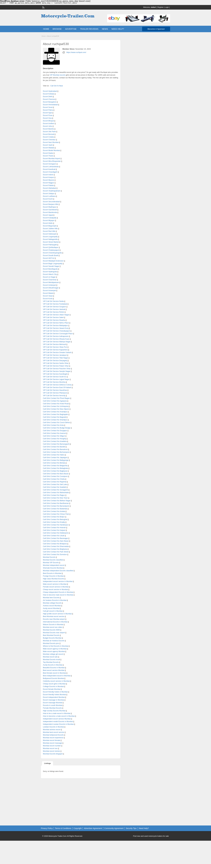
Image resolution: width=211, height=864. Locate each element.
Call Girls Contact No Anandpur (55, 412)
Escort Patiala (48, 185)
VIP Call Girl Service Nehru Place (56, 323)
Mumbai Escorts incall (51, 659)
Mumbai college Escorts (52, 603)
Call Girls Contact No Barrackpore (56, 506)
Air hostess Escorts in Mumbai (54, 600)
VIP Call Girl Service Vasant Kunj (55, 328)
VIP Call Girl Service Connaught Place (58, 334)
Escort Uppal (48, 215)
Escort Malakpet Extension (53, 261)
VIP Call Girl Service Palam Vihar (56, 366)
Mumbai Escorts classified (53, 560)
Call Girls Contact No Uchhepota (55, 406)
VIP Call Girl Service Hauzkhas (55, 390)
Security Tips (131, 828)
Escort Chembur (49, 140)
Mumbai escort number (52, 746)
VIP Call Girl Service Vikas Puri (55, 347)
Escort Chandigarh (50, 172)
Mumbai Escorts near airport (54, 633)
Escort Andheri (48, 123)
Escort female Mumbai (51, 689)
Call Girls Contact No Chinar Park (56, 514)
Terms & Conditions (63, 828)
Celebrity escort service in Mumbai (56, 681)
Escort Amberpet (49, 285)
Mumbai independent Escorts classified (58, 571)
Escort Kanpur (48, 177)
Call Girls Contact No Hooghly (54, 439)
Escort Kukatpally (49, 218)
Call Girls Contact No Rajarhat (54, 482)
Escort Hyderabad (50, 91)
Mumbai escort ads (50, 657)
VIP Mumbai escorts (57, 75)
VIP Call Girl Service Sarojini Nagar (56, 371)
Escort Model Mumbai (51, 150)
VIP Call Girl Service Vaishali (54, 309)
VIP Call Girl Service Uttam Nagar (56, 315)
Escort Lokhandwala (51, 167)
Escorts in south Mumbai (52, 705)
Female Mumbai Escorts (52, 708)
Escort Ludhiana (49, 196)
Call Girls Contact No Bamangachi (56, 444)
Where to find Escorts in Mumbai (55, 646)
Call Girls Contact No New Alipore (56, 409)
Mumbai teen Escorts (51, 598)
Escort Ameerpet (49, 290)
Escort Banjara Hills (50, 204)
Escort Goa (47, 118)
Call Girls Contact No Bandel (54, 447)
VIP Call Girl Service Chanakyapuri (56, 331)
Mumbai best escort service (53, 732)
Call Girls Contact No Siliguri (54, 436)
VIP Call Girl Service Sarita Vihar (55, 363)
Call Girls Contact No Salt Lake (55, 484)
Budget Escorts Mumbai (52, 638)
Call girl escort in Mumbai (53, 611)
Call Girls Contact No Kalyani (54, 530)
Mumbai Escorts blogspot (53, 754)
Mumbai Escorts (49, 557)
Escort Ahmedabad (50, 105)
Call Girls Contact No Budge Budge (56, 428)
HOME (46, 29)
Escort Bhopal (48, 121)
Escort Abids (48, 223)
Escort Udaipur (48, 193)
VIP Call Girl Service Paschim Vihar (57, 369)
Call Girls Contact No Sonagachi (55, 490)
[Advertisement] (80, 800)
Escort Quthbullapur (50, 247)
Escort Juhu (47, 126)
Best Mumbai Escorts (51, 635)
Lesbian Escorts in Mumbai (53, 727)
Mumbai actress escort (52, 730)
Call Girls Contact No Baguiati (54, 417)
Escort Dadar (48, 153)
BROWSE (57, 29)
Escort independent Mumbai (54, 697)
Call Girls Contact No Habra (53, 455)
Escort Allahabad (49, 188)
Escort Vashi (48, 145)
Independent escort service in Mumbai (58, 581)
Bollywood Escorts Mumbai (53, 678)
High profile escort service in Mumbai (57, 614)
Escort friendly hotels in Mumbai (55, 692)
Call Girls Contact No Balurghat (55, 519)
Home (43, 36)
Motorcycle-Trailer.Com (57, 836)
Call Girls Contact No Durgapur (55, 431)
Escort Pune (47, 115)
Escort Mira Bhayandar (52, 161)
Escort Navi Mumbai (51, 142)
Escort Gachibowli (50, 210)
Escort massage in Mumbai (53, 700)
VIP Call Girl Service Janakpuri (55, 355)
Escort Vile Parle (49, 132)
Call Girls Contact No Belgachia (55, 466)
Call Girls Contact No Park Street (55, 552)
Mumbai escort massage (52, 743)
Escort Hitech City (50, 274)
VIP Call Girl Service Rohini (53, 312)
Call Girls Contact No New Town (55, 498)
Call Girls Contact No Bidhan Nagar (56, 501)
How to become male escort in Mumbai (58, 595)
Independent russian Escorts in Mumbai (58, 724)
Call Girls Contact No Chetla (54, 479)
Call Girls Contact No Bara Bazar (55, 474)
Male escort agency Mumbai (54, 651)
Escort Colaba (48, 137)
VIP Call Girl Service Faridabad (55, 304)
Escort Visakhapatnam (51, 191)
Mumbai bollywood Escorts (53, 735)
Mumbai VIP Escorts (51, 562)
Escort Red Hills (49, 231)
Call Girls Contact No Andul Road (56, 404)
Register (160, 7)
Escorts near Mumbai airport (54, 619)
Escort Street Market (51, 242)
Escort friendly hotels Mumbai (54, 694)
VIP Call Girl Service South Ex (54, 377)
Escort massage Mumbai (52, 703)
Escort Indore (48, 175)
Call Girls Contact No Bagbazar (55, 471)
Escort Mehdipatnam (51, 282)
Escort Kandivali (49, 169)
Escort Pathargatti (50, 245)
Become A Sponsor (156, 29)
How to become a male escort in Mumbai (59, 716)
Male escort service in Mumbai (55, 584)
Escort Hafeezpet (49, 234)
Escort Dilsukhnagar (51, 288)
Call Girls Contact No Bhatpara (55, 544)
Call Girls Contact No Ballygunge (55, 460)
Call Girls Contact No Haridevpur (55, 525)
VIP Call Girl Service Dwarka (54, 320)
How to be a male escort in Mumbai (56, 713)
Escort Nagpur (48, 183)
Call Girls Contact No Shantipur (55, 420)
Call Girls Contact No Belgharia (55, 549)
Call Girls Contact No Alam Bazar (56, 541)
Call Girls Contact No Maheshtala (56, 492)
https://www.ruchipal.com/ (76, 52)
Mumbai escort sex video (52, 627)
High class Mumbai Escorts (53, 579)
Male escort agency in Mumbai (55, 649)
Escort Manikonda (50, 212)
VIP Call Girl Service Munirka (54, 382)
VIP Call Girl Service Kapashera (55, 350)
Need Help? (144, 828)
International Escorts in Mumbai (55, 622)
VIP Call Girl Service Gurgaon (54, 307)
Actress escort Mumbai (52, 606)
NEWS (105, 29)
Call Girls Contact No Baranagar (55, 538)
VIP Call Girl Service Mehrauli (54, 344)
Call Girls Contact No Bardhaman (56, 503)
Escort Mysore (48, 180)
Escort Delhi (47, 96)
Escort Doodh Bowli (50, 255)
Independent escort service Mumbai (57, 719)
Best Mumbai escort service (53, 616)
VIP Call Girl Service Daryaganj (55, 360)
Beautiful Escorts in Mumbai (54, 668)
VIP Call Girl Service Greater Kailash (57, 352)
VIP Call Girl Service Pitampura (55, 393)
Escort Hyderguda (50, 272)
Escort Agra (47, 113)
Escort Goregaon (49, 164)
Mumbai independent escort (53, 565)
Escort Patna (48, 110)
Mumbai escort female (51, 740)
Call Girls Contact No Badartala (55, 509)
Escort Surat (48, 107)
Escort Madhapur (49, 207)
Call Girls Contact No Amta (53, 425)
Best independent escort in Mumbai (56, 676)
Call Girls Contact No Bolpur (54, 517)
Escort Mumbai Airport (51, 158)
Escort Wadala (48, 148)
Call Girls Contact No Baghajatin (55, 414)
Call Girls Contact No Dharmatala (56, 546)
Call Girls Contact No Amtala (54, 511)
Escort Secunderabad (51, 202)
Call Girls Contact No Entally (54, 522)
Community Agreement (113, 828)
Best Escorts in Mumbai (52, 573)
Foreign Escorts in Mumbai (53, 576)
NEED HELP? (117, 29)
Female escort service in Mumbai (56, 587)
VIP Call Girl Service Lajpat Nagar (56, 379)
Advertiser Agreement (93, 828)
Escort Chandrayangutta (52, 253)
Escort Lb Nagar (49, 277)
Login (167, 7)
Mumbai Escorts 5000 (51, 630)
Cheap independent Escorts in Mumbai (58, 592)
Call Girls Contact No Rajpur (54, 495)
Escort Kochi (48, 199)
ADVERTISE (71, 29)
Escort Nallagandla (50, 239)
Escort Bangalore (49, 102)
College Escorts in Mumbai (53, 686)
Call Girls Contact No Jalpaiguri (55, 457)
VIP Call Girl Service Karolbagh (55, 374)
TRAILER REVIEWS (89, 29)
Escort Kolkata (48, 94)
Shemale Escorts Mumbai (53, 568)
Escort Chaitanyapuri (51, 250)
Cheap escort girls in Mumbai (54, 684)
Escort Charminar (50, 280)
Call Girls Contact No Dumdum (55, 554)
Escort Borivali (48, 134)
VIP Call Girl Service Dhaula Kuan (56, 339)
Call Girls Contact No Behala (54, 463)
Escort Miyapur (49, 220)
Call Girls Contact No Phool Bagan (56, 398)
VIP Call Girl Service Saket (53, 317)
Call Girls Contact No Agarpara (55, 401)
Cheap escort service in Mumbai (55, 589)
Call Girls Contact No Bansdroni (55, 449)
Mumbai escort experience (53, 738)
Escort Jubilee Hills (50, 228)
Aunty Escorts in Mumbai (52, 665)
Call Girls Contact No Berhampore (56, 452)
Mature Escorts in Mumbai (53, 624)
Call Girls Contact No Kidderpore (55, 533)
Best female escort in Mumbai (54, 673)
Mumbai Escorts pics (51, 643)
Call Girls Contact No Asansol (54, 433)
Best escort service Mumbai (53, 670)
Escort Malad (48, 293)
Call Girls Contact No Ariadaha (55, 441)
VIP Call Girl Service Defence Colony (57, 385)
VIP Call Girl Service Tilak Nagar (55, 358)
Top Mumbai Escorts (51, 662)
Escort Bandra (48, 129)
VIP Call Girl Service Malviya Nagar (56, 342)
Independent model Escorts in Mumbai (58, 721)
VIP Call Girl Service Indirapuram (56, 336)
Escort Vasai (48, 296)
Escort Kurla (47, 299)
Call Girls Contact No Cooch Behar (56, 422)
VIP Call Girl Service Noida (53, 301)
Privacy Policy (47, 828)
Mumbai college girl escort (53, 654)
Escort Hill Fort (48, 258)
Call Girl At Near (56, 86)
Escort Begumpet (49, 226)
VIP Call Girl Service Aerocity (54, 395)
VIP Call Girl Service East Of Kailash (57, 387)
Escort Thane (48, 156)
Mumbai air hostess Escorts (53, 641)
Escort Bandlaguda (50, 269)
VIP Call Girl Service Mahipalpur (55, 325)
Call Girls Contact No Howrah (54, 527)
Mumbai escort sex (50, 748)
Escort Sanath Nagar (51, 266)
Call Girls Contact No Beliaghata (55, 468)
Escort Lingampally (50, 237)
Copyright (78, 828)
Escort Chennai (49, 99)
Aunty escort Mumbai (51, 608)
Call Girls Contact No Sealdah (54, 487)
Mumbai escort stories (51, 751)
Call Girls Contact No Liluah (53, 536)
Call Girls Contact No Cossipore (55, 476)
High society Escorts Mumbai (54, 711)
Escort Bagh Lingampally (52, 263)
